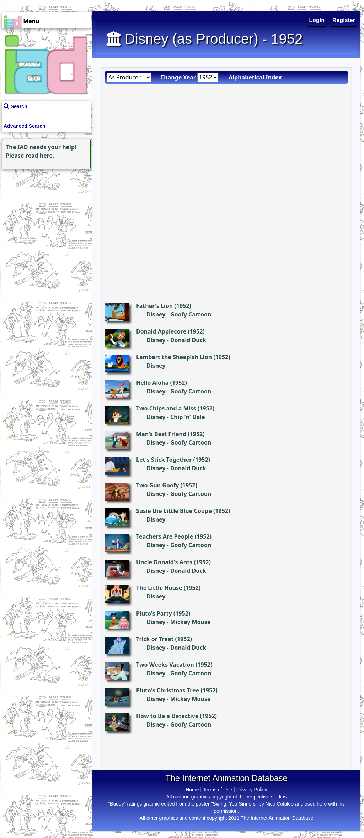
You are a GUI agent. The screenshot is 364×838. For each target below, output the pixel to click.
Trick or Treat (154, 639)
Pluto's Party (154, 613)
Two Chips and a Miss (166, 408)
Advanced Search (25, 126)
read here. (40, 155)
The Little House (159, 588)
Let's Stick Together (164, 459)
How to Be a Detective (167, 716)
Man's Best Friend (161, 434)
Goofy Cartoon (190, 314)
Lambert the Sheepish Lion (174, 357)
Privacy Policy (251, 789)
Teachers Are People (164, 536)
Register (343, 20)
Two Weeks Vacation (165, 665)
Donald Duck (188, 340)
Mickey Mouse (190, 622)
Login (317, 20)
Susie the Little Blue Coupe (174, 511)
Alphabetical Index (255, 77)
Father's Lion (154, 306)
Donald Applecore (161, 331)
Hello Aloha (152, 383)
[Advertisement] (44, 215)
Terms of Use (217, 789)
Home (192, 789)
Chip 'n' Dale (187, 417)
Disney (155, 314)
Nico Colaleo (280, 804)
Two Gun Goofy (157, 485)
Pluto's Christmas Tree (167, 690)
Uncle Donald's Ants (164, 562)
